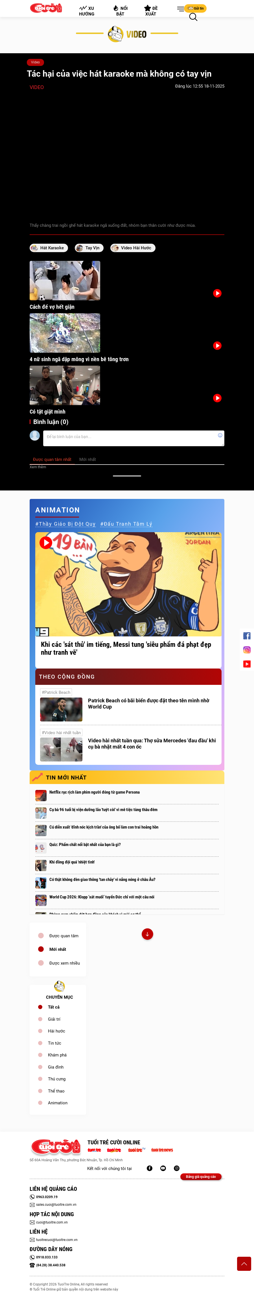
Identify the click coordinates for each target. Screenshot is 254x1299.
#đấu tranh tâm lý (126, 524)
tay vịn (92, 247)
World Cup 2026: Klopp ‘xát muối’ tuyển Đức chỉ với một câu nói (101, 897)
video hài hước (136, 247)
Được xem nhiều (64, 963)
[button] (179, 9)
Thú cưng (56, 1079)
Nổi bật (120, 10)
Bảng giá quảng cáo (201, 1177)
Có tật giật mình (47, 411)
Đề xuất (150, 11)
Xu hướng (86, 11)
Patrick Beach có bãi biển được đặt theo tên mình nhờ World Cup (148, 704)
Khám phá (57, 1055)
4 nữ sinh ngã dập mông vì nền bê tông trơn (79, 359)
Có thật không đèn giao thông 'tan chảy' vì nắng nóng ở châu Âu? (102, 879)
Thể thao (56, 1091)
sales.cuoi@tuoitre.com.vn (53, 1205)
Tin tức (54, 1043)
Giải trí (54, 1019)
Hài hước (56, 1031)
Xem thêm (38, 467)
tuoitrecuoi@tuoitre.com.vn (54, 1240)
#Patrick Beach (56, 692)
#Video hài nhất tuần (61, 732)
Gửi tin (195, 8)
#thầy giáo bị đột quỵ (65, 524)
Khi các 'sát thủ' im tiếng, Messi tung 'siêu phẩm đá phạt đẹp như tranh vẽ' (126, 648)
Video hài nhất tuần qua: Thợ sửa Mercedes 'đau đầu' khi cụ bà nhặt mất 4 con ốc (152, 744)
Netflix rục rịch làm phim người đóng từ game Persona (94, 792)
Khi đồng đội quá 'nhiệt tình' (72, 862)
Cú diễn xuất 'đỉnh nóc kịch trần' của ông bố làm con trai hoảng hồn (103, 827)
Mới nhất (57, 949)
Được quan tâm (63, 935)
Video (35, 62)
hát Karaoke (52, 247)
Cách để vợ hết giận (52, 306)
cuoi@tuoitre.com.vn (49, 1222)
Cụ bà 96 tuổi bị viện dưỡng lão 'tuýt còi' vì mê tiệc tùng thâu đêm (103, 809)
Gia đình (56, 1067)
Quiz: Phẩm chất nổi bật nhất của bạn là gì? (85, 844)
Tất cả (54, 1007)
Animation (57, 1102)
